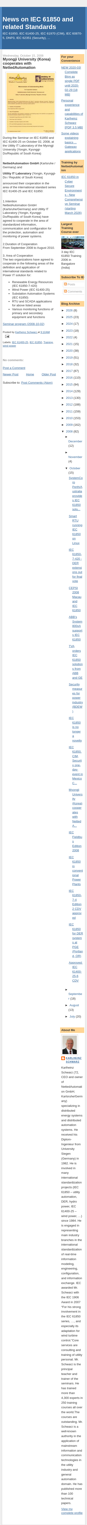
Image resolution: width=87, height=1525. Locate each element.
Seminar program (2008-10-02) (23, 324)
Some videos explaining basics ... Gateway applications (71, 142)
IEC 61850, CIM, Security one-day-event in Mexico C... (76, 765)
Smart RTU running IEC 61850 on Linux (75, 529)
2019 (70, 357)
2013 (70, 398)
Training (48, 342)
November (75, 457)
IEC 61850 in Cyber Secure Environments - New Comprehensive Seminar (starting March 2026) (72, 195)
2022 (70, 337)
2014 (70, 391)
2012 (70, 404)
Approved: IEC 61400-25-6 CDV (76, 971)
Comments (73, 291)
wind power (9, 345)
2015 (70, 384)
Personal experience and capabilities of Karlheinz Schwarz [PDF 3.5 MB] (72, 114)
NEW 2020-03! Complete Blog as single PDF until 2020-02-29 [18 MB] (71, 81)
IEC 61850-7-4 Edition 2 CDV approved (75, 904)
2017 (70, 371)
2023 (70, 330)
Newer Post (10, 374)
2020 (70, 350)
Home (30, 374)
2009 (70, 424)
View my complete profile (72, 1511)
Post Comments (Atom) (37, 382)
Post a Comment (14, 368)
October (75, 468)
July (73, 1016)
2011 (70, 411)
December (75, 441)
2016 (70, 377)
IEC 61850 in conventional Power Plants (76, 870)
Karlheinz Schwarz (74, 1060)
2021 (70, 344)
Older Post (49, 374)
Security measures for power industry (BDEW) (76, 698)
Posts (69, 284)
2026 (70, 310)
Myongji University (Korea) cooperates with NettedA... (76, 807)
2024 (70, 323)
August (74, 1005)
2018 (70, 364)
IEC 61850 (36, 342)
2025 (70, 317)
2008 (70, 431)
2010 (70, 418)
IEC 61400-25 (20, 342)
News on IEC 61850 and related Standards (38, 23)
